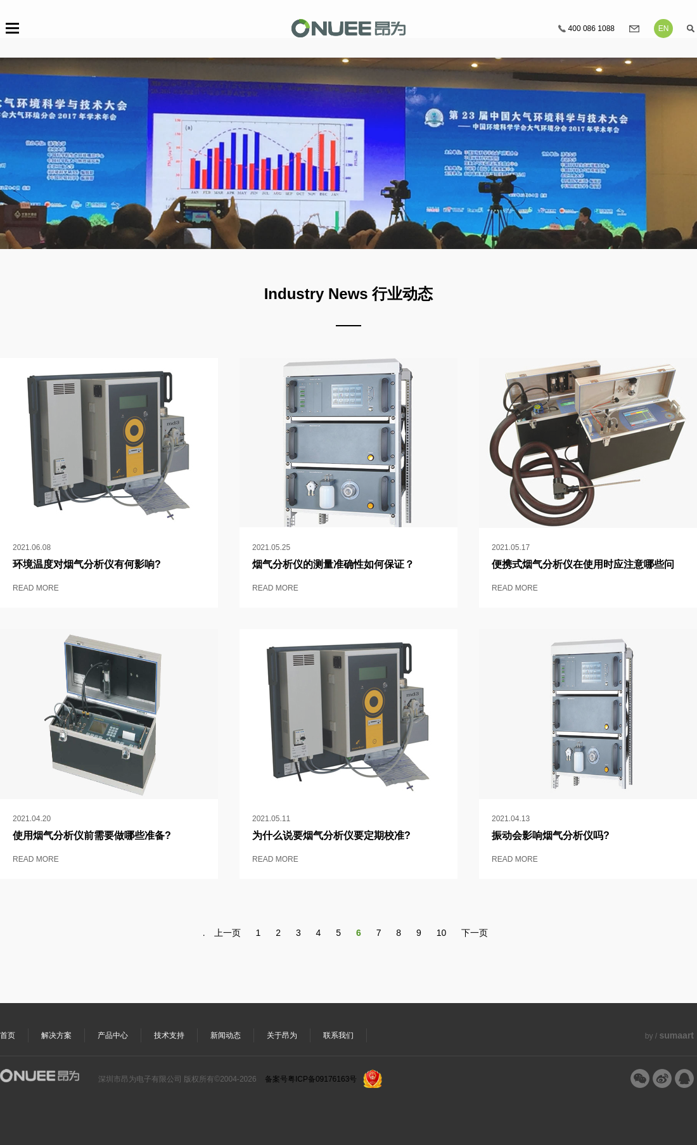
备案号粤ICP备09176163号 (311, 1079)
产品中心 (113, 1035)
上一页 (227, 933)
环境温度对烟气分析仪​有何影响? (87, 564)
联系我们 (338, 1035)
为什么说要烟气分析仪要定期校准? (331, 835)
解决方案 (56, 1035)
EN (663, 28)
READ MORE (36, 588)
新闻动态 (225, 1035)
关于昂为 (282, 1035)
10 (442, 933)
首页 (7, 1035)
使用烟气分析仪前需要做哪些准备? (92, 835)
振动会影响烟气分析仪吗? (551, 835)
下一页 (474, 933)
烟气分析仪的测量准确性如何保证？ (333, 564)
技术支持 (169, 1035)
